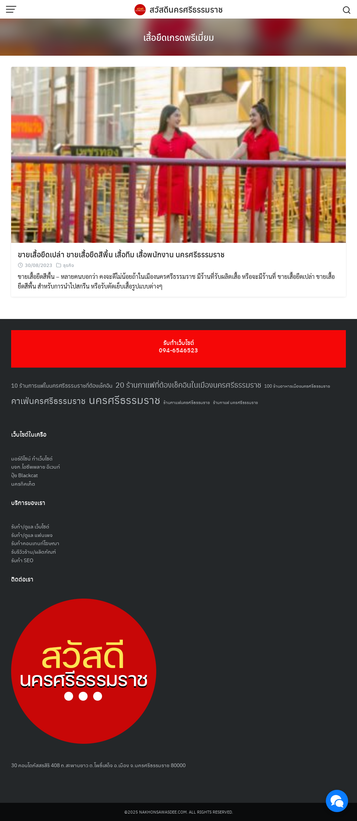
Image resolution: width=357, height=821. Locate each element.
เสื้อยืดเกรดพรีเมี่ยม (178, 37)
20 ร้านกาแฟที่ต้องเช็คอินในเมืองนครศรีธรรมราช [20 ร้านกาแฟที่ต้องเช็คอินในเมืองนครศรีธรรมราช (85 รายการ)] (188, 384)
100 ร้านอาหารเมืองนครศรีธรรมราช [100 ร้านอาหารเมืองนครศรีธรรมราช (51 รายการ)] (297, 385)
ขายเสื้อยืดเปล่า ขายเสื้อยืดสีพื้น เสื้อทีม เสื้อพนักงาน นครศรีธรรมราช (121, 254)
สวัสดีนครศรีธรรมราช (186, 9)
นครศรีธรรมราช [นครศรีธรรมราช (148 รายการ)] (124, 399)
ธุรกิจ (68, 264)
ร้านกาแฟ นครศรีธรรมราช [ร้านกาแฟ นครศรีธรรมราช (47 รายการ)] (235, 402)
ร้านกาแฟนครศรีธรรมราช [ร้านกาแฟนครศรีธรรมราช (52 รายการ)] (186, 402)
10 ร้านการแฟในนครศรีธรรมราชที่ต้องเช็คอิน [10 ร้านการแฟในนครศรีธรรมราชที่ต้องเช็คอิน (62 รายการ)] (61, 385)
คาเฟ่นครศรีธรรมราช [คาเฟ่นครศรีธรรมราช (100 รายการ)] (48, 400)
